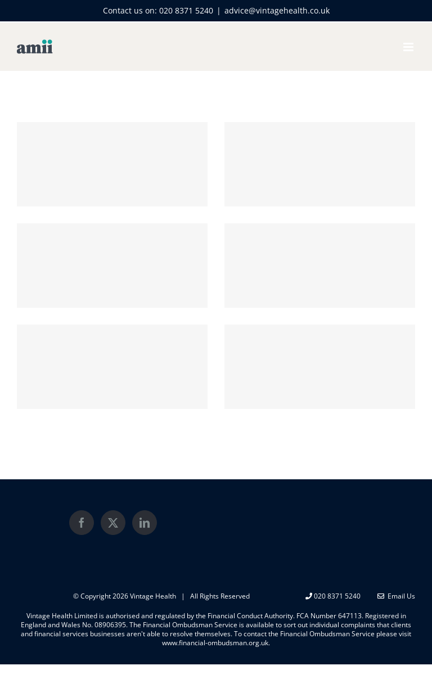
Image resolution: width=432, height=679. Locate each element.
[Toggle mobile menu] (409, 47)
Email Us (396, 596)
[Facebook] (81, 522)
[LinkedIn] (144, 522)
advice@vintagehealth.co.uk (277, 10)
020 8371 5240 (186, 10)
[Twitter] (113, 522)
